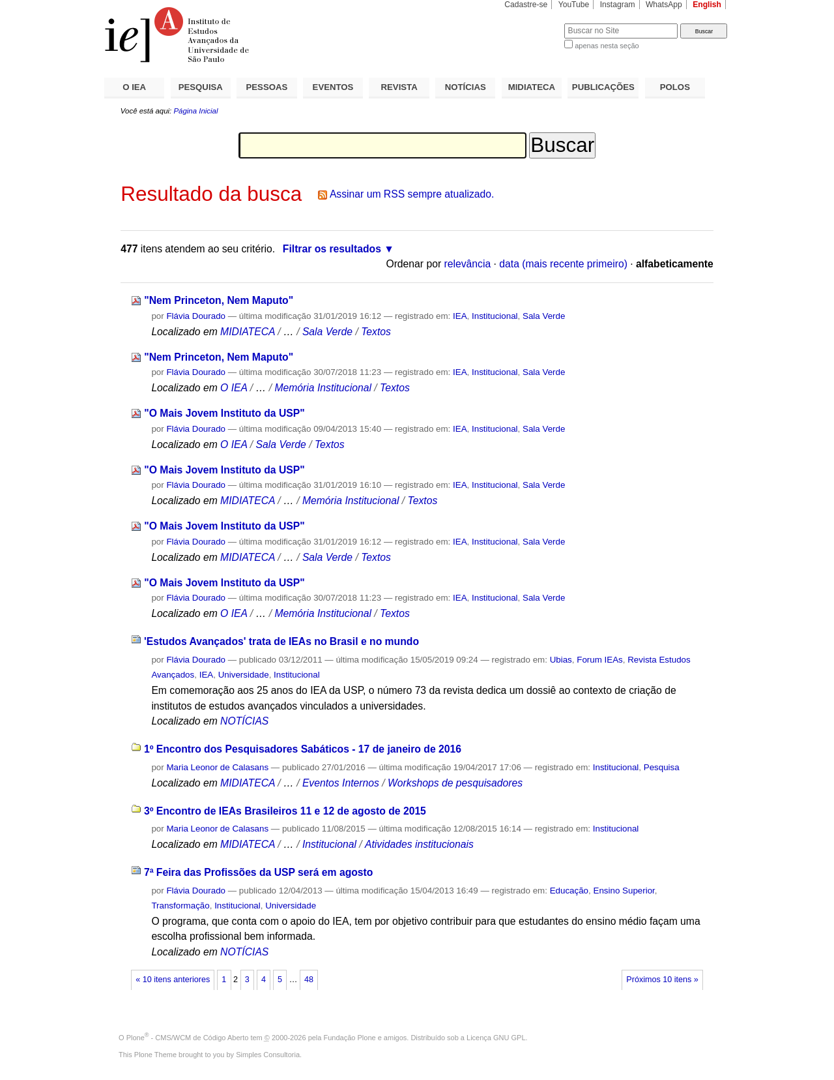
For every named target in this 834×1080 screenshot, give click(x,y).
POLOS (675, 87)
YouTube (574, 4)
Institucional (495, 316)
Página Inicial (195, 111)
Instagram (617, 4)
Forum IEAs (600, 660)
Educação (569, 890)
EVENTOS (333, 87)
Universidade (243, 675)
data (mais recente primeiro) (563, 263)
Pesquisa (662, 767)
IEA (460, 316)
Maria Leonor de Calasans (217, 767)
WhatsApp (664, 4)
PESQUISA (201, 87)
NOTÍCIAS (465, 87)
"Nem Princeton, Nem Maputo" (218, 300)
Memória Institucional (322, 387)
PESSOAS (267, 87)
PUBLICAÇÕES (603, 87)
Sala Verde (544, 316)
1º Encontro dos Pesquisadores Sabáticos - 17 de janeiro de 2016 (302, 749)
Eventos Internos (340, 782)
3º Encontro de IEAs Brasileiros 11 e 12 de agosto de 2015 (285, 811)
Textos (376, 331)
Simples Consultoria (268, 1054)
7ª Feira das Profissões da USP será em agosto (258, 872)
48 (308, 979)
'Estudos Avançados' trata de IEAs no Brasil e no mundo (281, 641)
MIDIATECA (531, 87)
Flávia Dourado (195, 316)
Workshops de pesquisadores (455, 782)
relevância (467, 263)
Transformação (180, 905)
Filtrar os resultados (332, 248)
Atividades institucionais (419, 844)
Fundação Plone (350, 1038)
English (707, 4)
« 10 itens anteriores (173, 979)
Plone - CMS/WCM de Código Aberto (187, 1038)
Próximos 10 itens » (662, 979)
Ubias (561, 660)
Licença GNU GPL (496, 1038)
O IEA (134, 87)
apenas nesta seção (607, 46)
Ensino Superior (623, 890)
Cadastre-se (525, 4)
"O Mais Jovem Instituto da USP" (224, 413)
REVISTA (399, 87)
